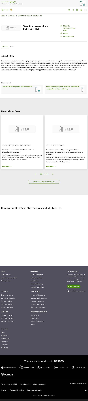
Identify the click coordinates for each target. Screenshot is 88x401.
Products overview (7, 307)
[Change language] (77, 10)
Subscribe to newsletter (9, 278)
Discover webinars (7, 315)
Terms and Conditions (17, 390)
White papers (5, 338)
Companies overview (37, 287)
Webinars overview (7, 321)
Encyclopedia (34, 315)
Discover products (7, 295)
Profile (5, 46)
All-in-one (4, 348)
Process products (6, 301)
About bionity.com (39, 384)
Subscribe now (74, 286)
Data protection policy (34, 390)
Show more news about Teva (44, 182)
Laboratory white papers (38, 298)
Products (4, 335)
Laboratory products (8, 298)
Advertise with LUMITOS (9, 384)
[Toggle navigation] (85, 10)
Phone (64, 33)
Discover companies (36, 275)
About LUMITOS (25, 384)
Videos (32, 324)
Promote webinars (7, 318)
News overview (6, 281)
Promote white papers (37, 304)
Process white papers (37, 301)
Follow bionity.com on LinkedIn (76, 291)
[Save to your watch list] (81, 10)
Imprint (3, 390)
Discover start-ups (36, 278)
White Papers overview (37, 307)
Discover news (5, 275)
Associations (34, 281)
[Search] (69, 10)
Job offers (4, 342)
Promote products (7, 304)
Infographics (34, 318)
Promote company (36, 284)
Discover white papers (37, 295)
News (12, 46)
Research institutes (36, 321)
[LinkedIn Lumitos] (85, 390)
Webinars (4, 345)
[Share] (73, 10)
